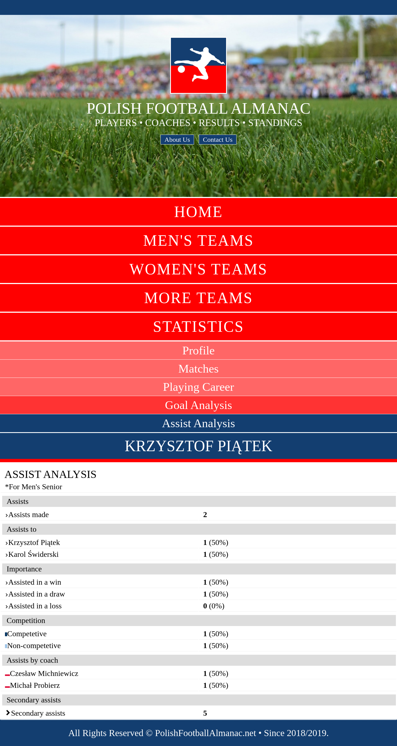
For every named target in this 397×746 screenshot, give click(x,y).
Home (198, 211)
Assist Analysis (198, 423)
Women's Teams (199, 269)
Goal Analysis (198, 405)
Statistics (198, 326)
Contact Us (217, 139)
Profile (198, 350)
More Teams (198, 297)
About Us (177, 139)
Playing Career (198, 386)
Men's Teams (198, 240)
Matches (198, 368)
